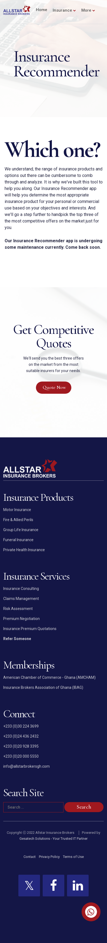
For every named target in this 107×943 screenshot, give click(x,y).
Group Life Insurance (20, 530)
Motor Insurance (17, 510)
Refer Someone (17, 639)
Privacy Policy (49, 857)
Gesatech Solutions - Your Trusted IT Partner (53, 839)
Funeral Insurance (18, 540)
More (86, 10)
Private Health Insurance (24, 550)
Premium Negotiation (21, 618)
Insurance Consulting (21, 588)
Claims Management (21, 598)
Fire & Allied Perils (18, 520)
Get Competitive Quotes (53, 336)
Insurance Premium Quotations (29, 628)
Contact (30, 857)
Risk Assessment (18, 608)
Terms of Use (73, 857)
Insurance (62, 10)
